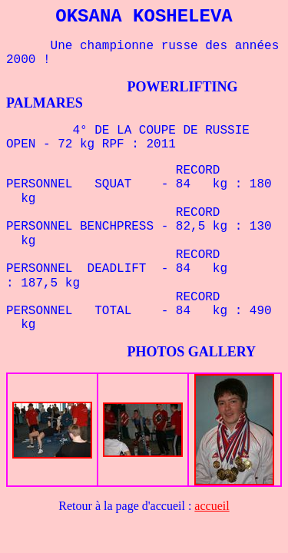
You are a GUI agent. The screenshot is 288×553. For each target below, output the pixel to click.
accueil (211, 505)
